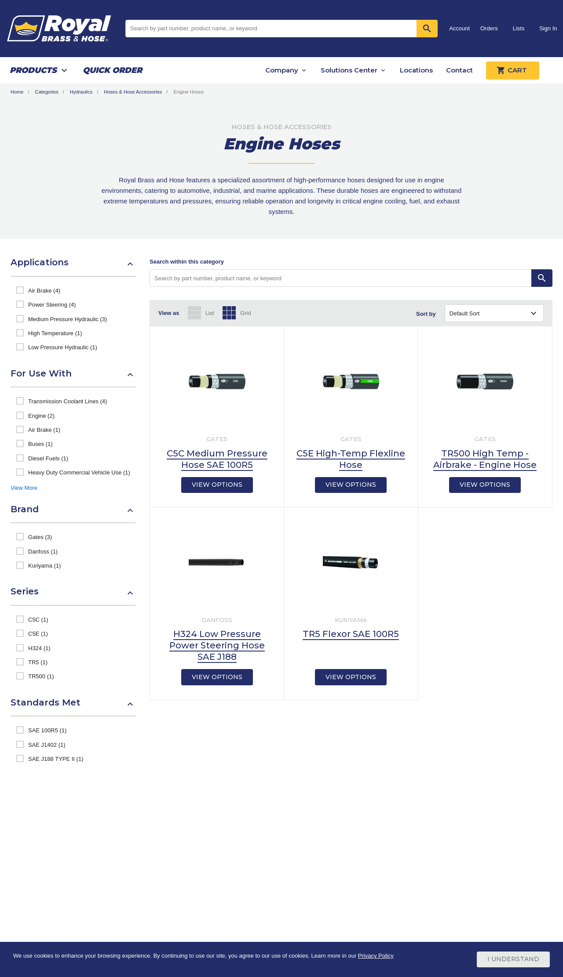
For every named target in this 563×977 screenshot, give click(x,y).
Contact (459, 70)
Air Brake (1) (44, 430)
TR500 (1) (41, 676)
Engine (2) (41, 416)
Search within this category (187, 261)
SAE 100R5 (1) (47, 730)
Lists (519, 28)
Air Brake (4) (44, 290)
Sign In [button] (548, 28)
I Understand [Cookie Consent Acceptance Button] (513, 959)
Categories (46, 91)
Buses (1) (40, 444)
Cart (513, 70)
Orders (489, 28)
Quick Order (112, 70)
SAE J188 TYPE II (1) (55, 759)
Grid (245, 313)
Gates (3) (40, 537)
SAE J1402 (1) (47, 745)
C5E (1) (38, 633)
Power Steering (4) (52, 304)
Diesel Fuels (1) (48, 458)
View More (24, 488)
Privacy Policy (376, 956)
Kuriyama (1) (44, 565)
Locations (416, 70)
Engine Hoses (188, 91)
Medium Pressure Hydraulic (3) (67, 319)
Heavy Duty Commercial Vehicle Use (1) (79, 472)
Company (281, 70)
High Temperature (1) (55, 333)
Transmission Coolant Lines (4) (67, 401)
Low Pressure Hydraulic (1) (62, 347)
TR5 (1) (38, 662)
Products (33, 70)
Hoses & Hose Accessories (133, 91)
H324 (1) (39, 648)
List (209, 313)
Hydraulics (81, 91)
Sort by (426, 314)
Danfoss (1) (43, 551)
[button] (73, 267)
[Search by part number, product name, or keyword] (341, 278)
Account (459, 28)
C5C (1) (38, 619)
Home (17, 91)
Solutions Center (349, 70)
